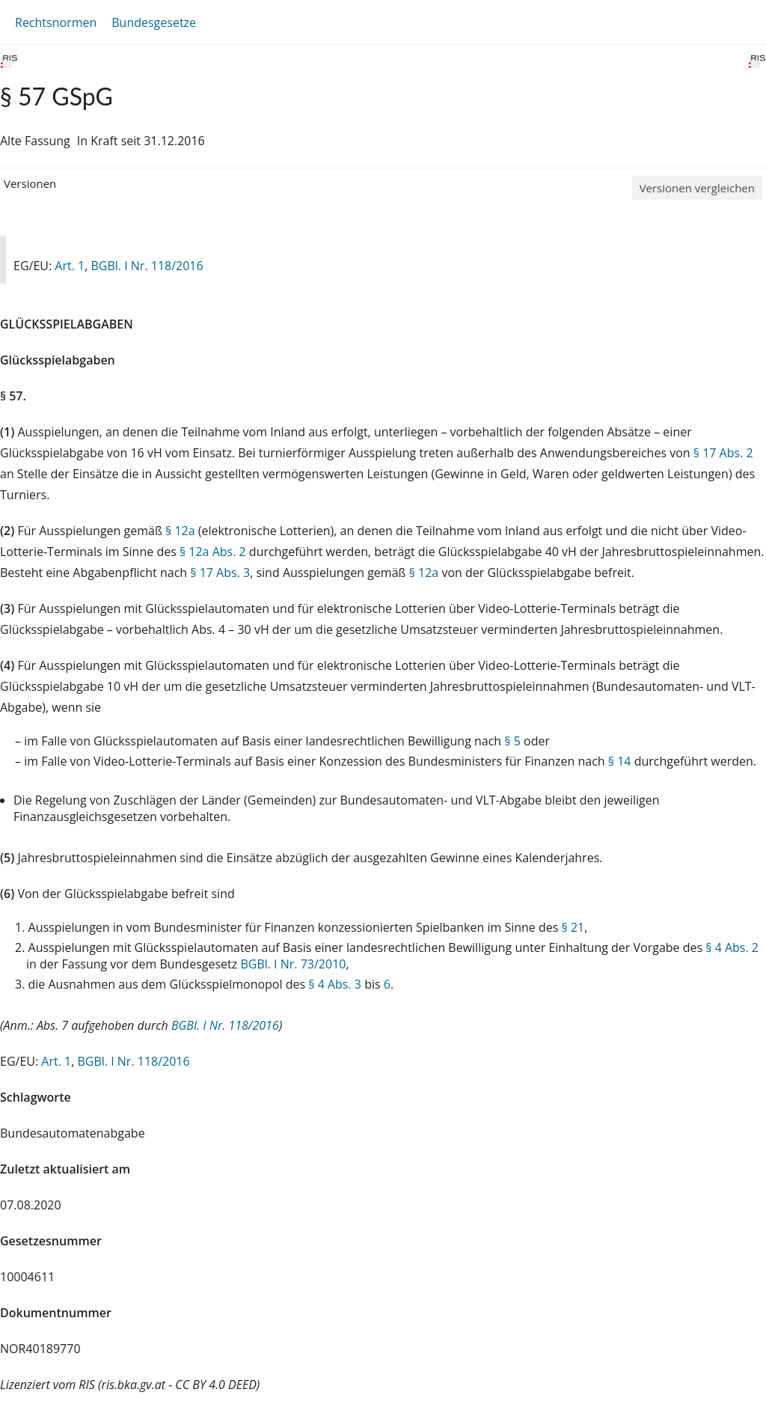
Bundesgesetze (153, 22)
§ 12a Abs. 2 (213, 551)
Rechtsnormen (55, 22)
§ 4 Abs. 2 (732, 947)
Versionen (30, 183)
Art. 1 (70, 265)
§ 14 (619, 761)
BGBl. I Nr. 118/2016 (147, 265)
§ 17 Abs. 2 (723, 453)
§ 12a (180, 530)
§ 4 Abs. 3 (334, 984)
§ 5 (512, 741)
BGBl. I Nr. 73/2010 (293, 964)
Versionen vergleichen (697, 187)
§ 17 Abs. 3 (220, 572)
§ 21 (573, 927)
